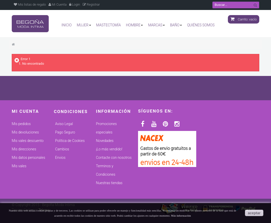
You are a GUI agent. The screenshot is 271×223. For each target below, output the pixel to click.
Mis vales (19, 166)
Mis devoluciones (25, 132)
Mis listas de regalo (30, 4)
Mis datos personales (28, 157)
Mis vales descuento (28, 141)
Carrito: (243, 19)
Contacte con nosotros (114, 157)
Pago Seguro (65, 132)
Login (74, 4)
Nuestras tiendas (109, 183)
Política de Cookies (70, 141)
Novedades (105, 141)
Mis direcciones (24, 149)
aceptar (254, 213)
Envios (60, 157)
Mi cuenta (25, 111)
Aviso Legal (64, 124)
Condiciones (71, 111)
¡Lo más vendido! (109, 149)
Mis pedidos (21, 124)
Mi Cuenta (57, 4)
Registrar (91, 4)
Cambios (62, 149)
